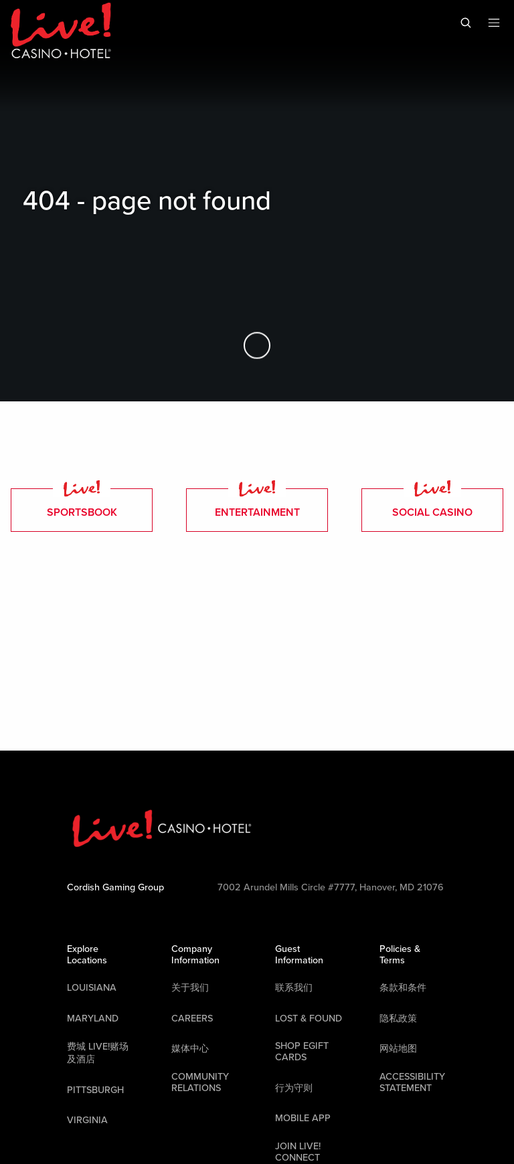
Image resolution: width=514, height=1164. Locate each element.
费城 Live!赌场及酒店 (97, 1053)
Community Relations (200, 1082)
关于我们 (190, 987)
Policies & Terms (399, 954)
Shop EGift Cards (302, 1051)
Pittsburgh (95, 1090)
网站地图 (398, 1048)
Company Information (195, 954)
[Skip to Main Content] (257, 345)
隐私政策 (398, 1018)
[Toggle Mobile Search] (465, 22)
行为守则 (294, 1088)
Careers (192, 1018)
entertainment (257, 503)
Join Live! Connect (298, 1152)
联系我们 (294, 987)
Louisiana (91, 987)
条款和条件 (402, 987)
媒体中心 (190, 1048)
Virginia (87, 1120)
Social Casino (432, 503)
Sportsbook (82, 503)
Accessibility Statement (412, 1082)
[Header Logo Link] (61, 32)
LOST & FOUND (308, 1018)
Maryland (92, 1018)
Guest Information (299, 954)
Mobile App (303, 1118)
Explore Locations (87, 954)
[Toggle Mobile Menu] (494, 22)
